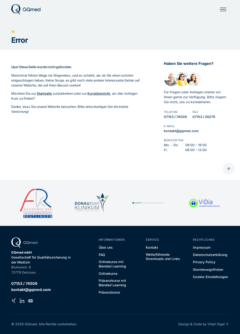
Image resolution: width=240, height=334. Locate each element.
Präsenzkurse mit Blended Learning (112, 283)
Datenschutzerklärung (210, 255)
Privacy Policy (204, 262)
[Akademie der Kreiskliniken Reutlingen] (35, 203)
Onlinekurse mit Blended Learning (112, 264)
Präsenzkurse (109, 292)
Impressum (202, 247)
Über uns (106, 247)
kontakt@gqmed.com (181, 131)
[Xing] (13, 300)
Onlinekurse (108, 273)
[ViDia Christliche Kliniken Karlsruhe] (204, 203)
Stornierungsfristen (208, 269)
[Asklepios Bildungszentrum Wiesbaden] (148, 203)
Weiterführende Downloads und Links (163, 256)
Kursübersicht (98, 93)
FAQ (102, 255)
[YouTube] (30, 300)
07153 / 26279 (203, 117)
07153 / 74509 (175, 117)
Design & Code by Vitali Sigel (203, 324)
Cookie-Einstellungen (210, 277)
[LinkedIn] (22, 300)
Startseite (44, 93)
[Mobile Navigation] (223, 9)
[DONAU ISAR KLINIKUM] (92, 203)
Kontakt (152, 247)
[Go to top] (228, 168)
